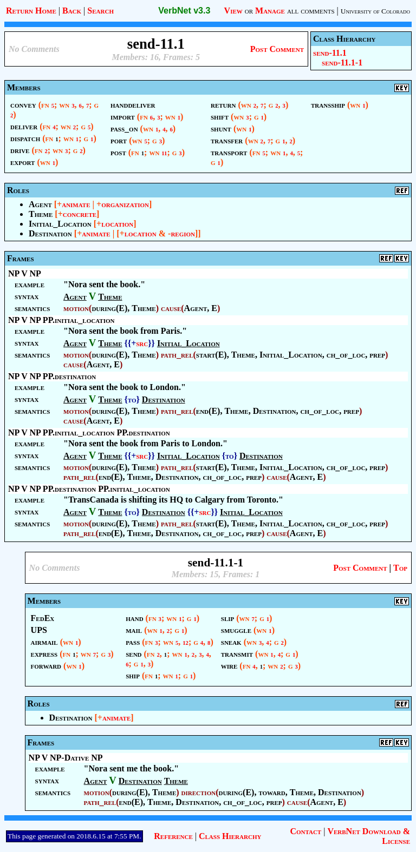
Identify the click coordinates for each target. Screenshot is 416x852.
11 (164, 153)
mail (134, 630)
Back (71, 10)
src (142, 343)
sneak (231, 641)
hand (134, 618)
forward (46, 665)
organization (125, 204)
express (44, 653)
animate (76, 204)
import (122, 116)
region (183, 233)
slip (227, 618)
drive (19, 150)
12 (185, 643)
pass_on (124, 128)
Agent (40, 204)
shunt (221, 128)
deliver (23, 126)
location (117, 223)
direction (198, 792)
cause (171, 308)
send (133, 653)
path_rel (177, 354)
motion (76, 308)
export (22, 162)
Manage (270, 10)
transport (229, 152)
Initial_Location (60, 223)
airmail (44, 641)
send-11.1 (330, 52)
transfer (227, 140)
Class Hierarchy (230, 836)
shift (220, 116)
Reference (173, 836)
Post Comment (277, 49)
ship (133, 675)
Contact (305, 831)
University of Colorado (375, 11)
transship (328, 104)
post (118, 152)
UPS (39, 630)
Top (400, 567)
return (223, 104)
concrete (79, 214)
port (118, 140)
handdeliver (132, 104)
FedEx (43, 618)
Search (100, 10)
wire (229, 665)
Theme (41, 214)
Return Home (31, 10)
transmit (237, 653)
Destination (50, 233)
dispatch (25, 138)
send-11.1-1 (342, 62)
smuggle (236, 630)
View (233, 10)
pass (133, 641)
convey (23, 104)
